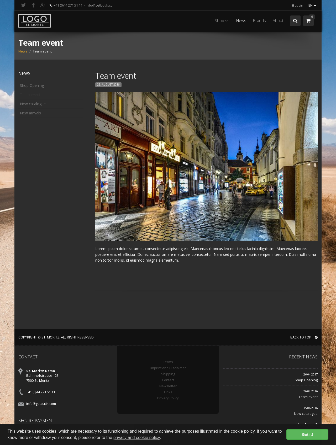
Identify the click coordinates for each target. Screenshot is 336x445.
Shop (222, 20)
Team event (30, 94)
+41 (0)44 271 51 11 (68, 5)
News (241, 20)
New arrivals (30, 112)
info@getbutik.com (101, 5)
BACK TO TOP (304, 337)
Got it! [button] (307, 434)
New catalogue (33, 103)
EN (312, 5)
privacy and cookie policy (136, 437)
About (278, 20)
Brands (259, 20)
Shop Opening (32, 85)
